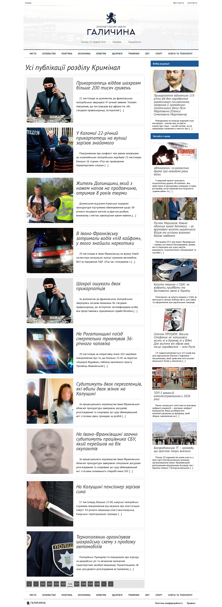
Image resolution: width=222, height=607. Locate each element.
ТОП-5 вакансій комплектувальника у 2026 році (172, 396)
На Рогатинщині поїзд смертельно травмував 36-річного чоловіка (104, 338)
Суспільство (49, 53)
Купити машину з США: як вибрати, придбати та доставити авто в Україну (172, 287)
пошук (28, 2)
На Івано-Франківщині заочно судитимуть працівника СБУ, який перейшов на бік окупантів (106, 441)
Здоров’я (117, 53)
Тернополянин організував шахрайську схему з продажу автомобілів (105, 542)
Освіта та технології (180, 53)
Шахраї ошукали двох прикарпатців (98, 285)
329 (90, 583)
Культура (101, 53)
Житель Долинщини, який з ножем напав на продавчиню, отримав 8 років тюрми (106, 188)
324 (56, 583)
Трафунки (133, 53)
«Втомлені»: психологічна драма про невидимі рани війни (171, 171)
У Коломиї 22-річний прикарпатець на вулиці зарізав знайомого (101, 138)
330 (97, 583)
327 (77, 583)
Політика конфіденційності (169, 603)
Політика (67, 53)
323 (50, 583)
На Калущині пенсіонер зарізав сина (108, 489)
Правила (191, 603)
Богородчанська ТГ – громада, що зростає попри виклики (173, 449)
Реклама (117, 41)
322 (43, 583)
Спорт (158, 53)
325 (63, 583)
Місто (33, 53)
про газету (178, 2)
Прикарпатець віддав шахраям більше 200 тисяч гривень (108, 85)
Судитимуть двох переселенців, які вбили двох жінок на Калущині (108, 389)
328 (84, 583)
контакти (192, 2)
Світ (147, 53)
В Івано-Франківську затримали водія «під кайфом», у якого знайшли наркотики (108, 238)
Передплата (134, 41)
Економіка (84, 53)
